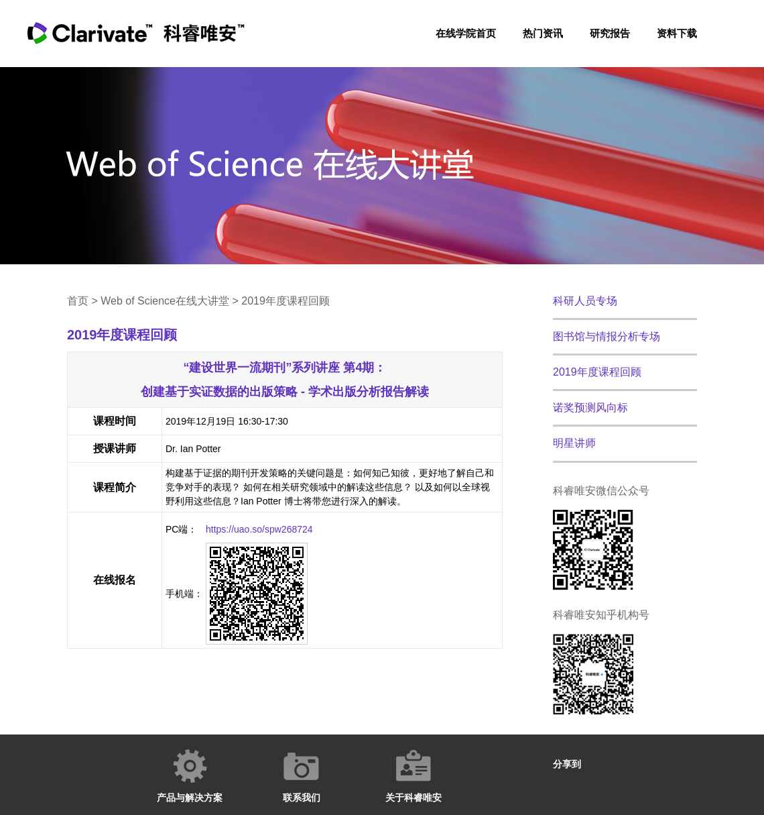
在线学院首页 (466, 33)
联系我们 (301, 797)
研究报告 (610, 33)
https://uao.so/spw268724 (259, 529)
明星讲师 (574, 443)
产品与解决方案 (189, 797)
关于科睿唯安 (413, 797)
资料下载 (677, 33)
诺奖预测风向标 (590, 407)
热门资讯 (543, 33)
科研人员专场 (585, 301)
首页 (77, 301)
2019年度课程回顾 (597, 372)
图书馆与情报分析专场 (606, 336)
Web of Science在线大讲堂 (165, 301)
